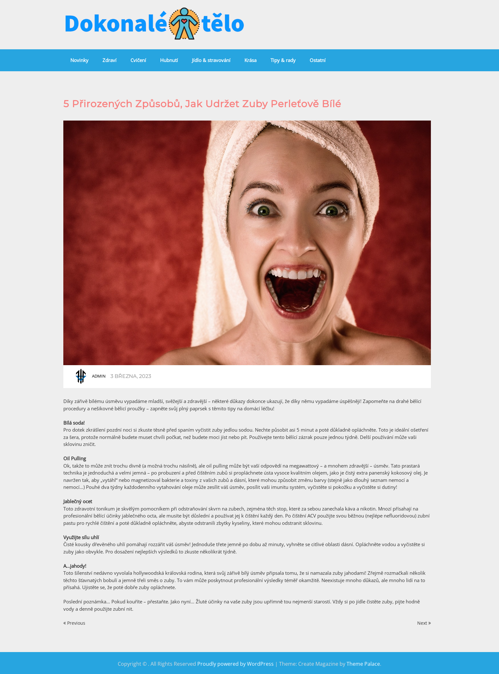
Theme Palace (363, 663)
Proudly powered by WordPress (235, 663)
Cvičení (138, 60)
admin (99, 376)
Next (424, 623)
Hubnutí (169, 60)
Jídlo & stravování (211, 60)
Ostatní (318, 60)
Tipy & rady (283, 60)
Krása (250, 60)
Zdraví (109, 60)
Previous (74, 623)
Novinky (79, 60)
